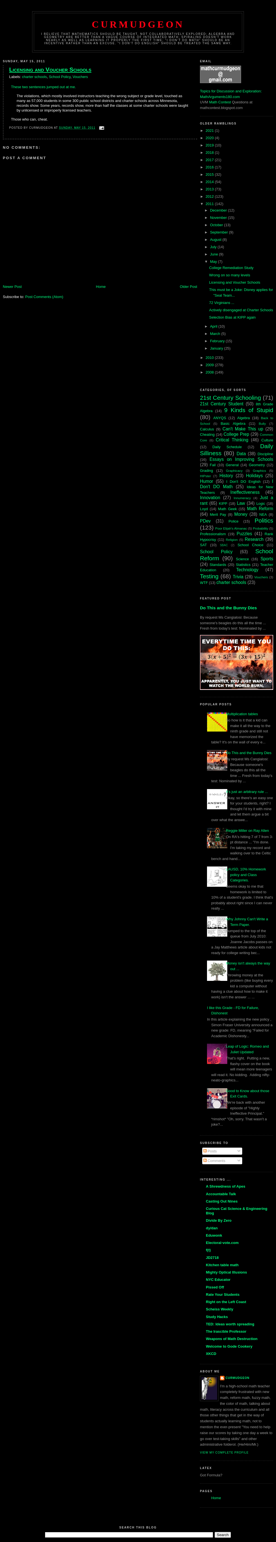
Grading (206, 470)
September (219, 232)
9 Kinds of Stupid (248, 410)
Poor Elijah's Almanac (231, 528)
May (214, 261)
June (214, 254)
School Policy (59, 77)
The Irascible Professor (226, 1331)
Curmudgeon (138, 24)
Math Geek (227, 509)
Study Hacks (217, 1317)
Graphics (259, 470)
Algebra (243, 418)
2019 (210, 145)
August (216, 239)
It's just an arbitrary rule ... (247, 792)
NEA (263, 514)
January (217, 348)
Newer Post (12, 287)
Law (241, 503)
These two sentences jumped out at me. (43, 87)
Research (254, 539)
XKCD (211, 1354)
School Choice (250, 545)
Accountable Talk (221, 1194)
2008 (210, 372)
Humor (206, 481)
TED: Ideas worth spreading (230, 1324)
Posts (210, 1151)
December (219, 210)
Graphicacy (234, 470)
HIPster (205, 476)
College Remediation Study (231, 268)
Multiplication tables (242, 714)
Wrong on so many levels (229, 275)
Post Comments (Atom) (44, 297)
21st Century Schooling (230, 397)
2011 (210, 204)
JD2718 (212, 1258)
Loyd (204, 509)
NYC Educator (218, 1279)
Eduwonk (214, 1235)
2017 (210, 160)
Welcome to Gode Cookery (229, 1346)
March (215, 334)
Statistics (243, 565)
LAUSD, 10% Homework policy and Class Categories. (246, 874)
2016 (210, 167)
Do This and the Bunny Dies (228, 607)
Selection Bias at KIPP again (232, 317)
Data (241, 453)
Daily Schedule (227, 447)
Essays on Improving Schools (241, 459)
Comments (214, 1161)
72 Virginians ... (221, 303)
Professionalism (213, 534)
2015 (210, 174)
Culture (267, 440)
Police (233, 521)
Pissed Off (215, 1287)
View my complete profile (224, 1452)
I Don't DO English (243, 481)
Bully (262, 423)
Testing (209, 576)
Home (101, 287)
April (214, 326)
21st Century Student (221, 403)
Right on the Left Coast (226, 1302)
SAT (203, 545)
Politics (264, 520)
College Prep (236, 434)
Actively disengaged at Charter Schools (241, 310)
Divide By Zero (219, 1220)
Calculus (207, 429)
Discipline (265, 454)
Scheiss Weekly (219, 1309)
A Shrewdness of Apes (225, 1186)
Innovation (210, 497)
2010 (210, 357)
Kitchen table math (222, 1265)
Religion (232, 539)
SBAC (224, 545)
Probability (260, 528)
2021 (210, 130)
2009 (210, 365)
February (218, 341)
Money (241, 514)
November (219, 217)
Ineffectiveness (245, 492)
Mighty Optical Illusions (226, 1272)
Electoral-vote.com (222, 1243)
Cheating (207, 434)
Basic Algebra (233, 423)
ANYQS (219, 418)
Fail (213, 465)
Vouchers (80, 77)
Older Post (188, 287)
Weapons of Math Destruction (231, 1339)
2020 (210, 138)
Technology (247, 569)
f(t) (208, 1250)
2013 (210, 189)
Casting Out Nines (222, 1201)
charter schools (34, 77)
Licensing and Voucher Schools (50, 69)
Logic (260, 503)
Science (242, 559)
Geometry (257, 465)
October (217, 225)
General (232, 465)
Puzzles (244, 533)
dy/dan (212, 1228)
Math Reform (260, 508)
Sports (267, 558)
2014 (210, 182)
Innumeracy (242, 498)
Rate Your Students (222, 1294)
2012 (210, 196)
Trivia (238, 576)
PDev (205, 521)
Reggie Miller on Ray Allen (247, 830)
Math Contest (220, 102)
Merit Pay (218, 514)
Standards (218, 565)
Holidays (254, 475)
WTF (204, 583)
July (214, 247)
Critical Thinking (232, 439)
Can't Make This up (242, 428)
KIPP (223, 503)
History (226, 475)
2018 (210, 152)
